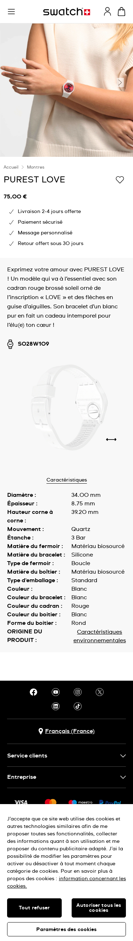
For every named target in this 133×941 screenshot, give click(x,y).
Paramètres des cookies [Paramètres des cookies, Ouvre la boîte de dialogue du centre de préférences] (66, 929)
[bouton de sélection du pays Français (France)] (66, 731)
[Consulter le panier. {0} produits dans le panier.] (121, 11)
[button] (11, 11)
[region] (66, 872)
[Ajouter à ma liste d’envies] (120, 179)
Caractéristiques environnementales (99, 636)
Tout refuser (34, 907)
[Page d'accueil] (66, 11)
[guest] (107, 11)
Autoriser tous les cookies (98, 908)
